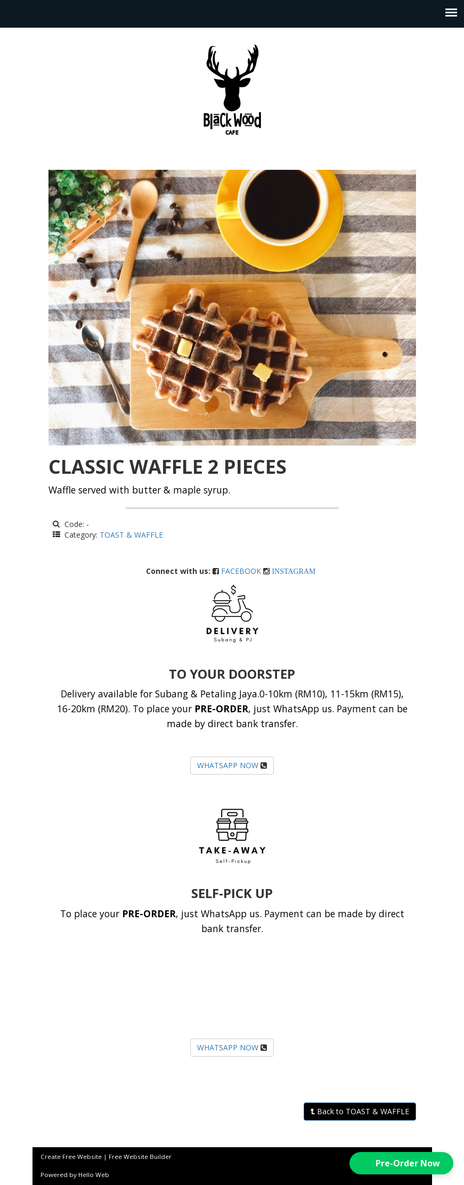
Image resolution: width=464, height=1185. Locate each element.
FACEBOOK (241, 571)
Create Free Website (71, 1157)
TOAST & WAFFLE (131, 535)
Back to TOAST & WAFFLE (360, 1111)
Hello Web (93, 1175)
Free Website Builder (140, 1157)
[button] (401, 1163)
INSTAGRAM (293, 571)
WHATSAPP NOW (227, 765)
